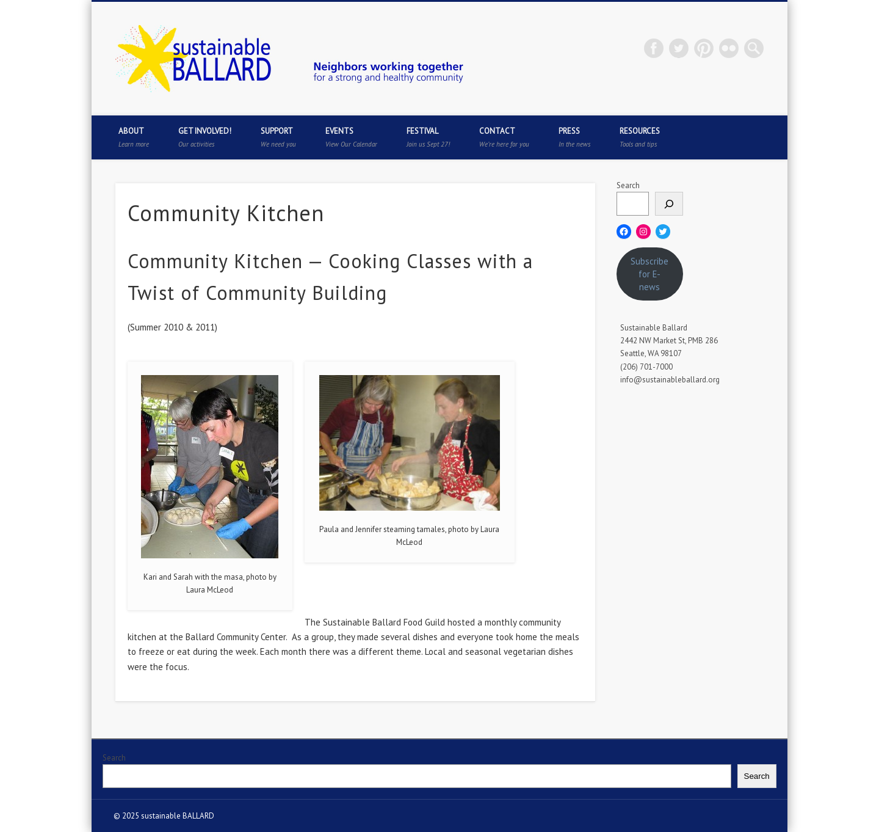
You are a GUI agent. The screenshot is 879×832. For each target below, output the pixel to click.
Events (351, 137)
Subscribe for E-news (649, 274)
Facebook (654, 48)
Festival (428, 137)
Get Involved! (204, 137)
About (133, 137)
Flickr (729, 48)
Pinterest (704, 48)
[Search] (669, 204)
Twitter (679, 48)
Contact (504, 137)
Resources (640, 137)
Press (574, 137)
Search (628, 185)
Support (278, 137)
